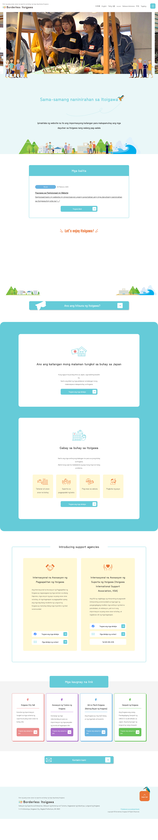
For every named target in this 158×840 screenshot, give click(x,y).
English (102, 6)
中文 (135, 6)
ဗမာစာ (117, 6)
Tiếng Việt (109, 6)
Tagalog (141, 6)
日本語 (95, 6)
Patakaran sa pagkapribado (128, 830)
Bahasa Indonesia (127, 6)
